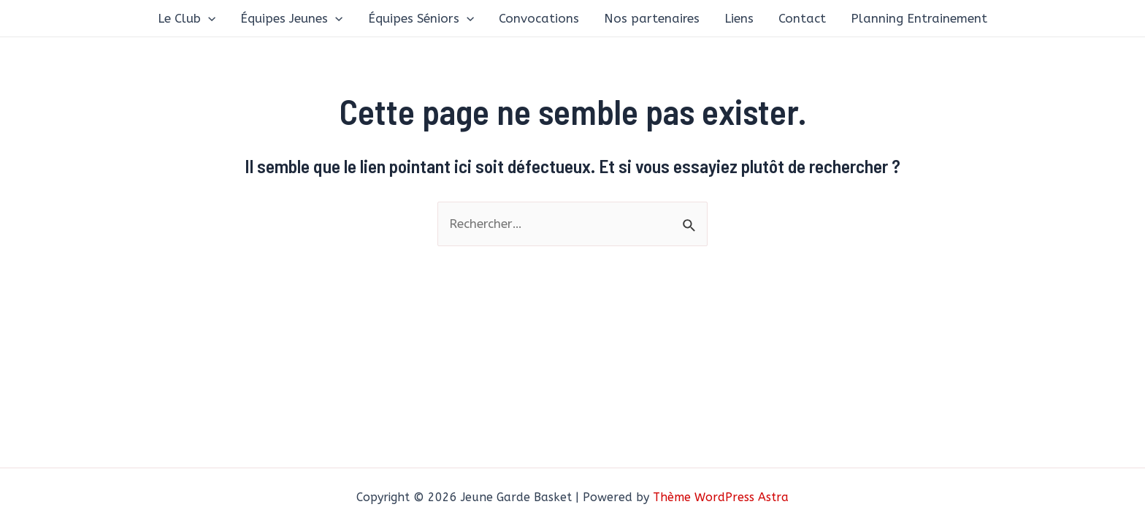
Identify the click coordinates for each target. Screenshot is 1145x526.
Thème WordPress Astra (721, 497)
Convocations (539, 18)
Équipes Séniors (421, 18)
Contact (802, 18)
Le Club (186, 18)
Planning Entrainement (919, 18)
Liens (739, 18)
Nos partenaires (652, 18)
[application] (208, 18)
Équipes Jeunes (291, 18)
